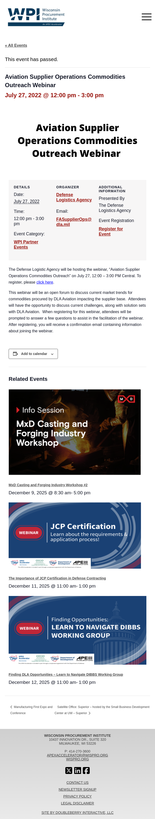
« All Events (16, 45)
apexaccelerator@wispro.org (77, 755)
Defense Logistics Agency (74, 197)
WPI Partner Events (26, 245)
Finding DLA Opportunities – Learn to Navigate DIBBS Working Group (66, 674)
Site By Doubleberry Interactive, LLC (77, 813)
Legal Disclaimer (77, 803)
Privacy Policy (77, 796)
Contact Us (78, 783)
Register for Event (111, 231)
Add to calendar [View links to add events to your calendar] (34, 354)
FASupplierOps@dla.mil (73, 222)
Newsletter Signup (77, 789)
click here (44, 282)
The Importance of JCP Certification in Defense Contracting (57, 578)
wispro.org (77, 759)
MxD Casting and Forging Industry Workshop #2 (48, 485)
